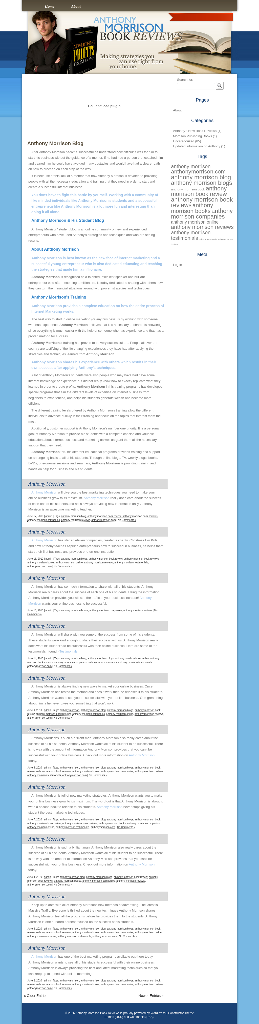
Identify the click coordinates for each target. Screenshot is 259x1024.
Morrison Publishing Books (192, 136)
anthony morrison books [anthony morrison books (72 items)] (192, 208)
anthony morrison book (148, 819)
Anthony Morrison (47, 484)
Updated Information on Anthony (196, 146)
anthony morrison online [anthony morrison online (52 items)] (195, 222)
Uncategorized (183, 141)
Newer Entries (151, 996)
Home (49, 6)
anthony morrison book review (104, 516)
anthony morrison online (69, 562)
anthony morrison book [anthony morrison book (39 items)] (188, 189)
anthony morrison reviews (75, 520)
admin (49, 516)
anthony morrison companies (43, 520)
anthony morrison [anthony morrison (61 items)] (191, 166)
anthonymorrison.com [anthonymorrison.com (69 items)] (198, 171)
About (76, 6)
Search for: (185, 80)
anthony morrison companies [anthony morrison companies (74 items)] (202, 214)
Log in (177, 265)
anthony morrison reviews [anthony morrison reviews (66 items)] (202, 227)
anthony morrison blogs (74, 558)
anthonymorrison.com (103, 520)
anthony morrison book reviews (139, 516)
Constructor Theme (181, 1013)
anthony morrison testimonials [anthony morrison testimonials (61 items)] (191, 235)
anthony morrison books (40, 562)
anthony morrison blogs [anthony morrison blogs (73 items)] (201, 183)
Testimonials (68, 651)
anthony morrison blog (73, 516)
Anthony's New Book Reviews (195, 131)
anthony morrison (69, 710)
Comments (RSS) (142, 1017)
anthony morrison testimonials (131, 562)
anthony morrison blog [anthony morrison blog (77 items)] (201, 177)
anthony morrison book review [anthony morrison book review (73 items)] (199, 191)
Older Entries (35, 996)
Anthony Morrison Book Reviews (129, 8)
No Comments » (127, 520)
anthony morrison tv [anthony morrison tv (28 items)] (208, 239)
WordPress (157, 1013)
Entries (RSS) (113, 1017)
